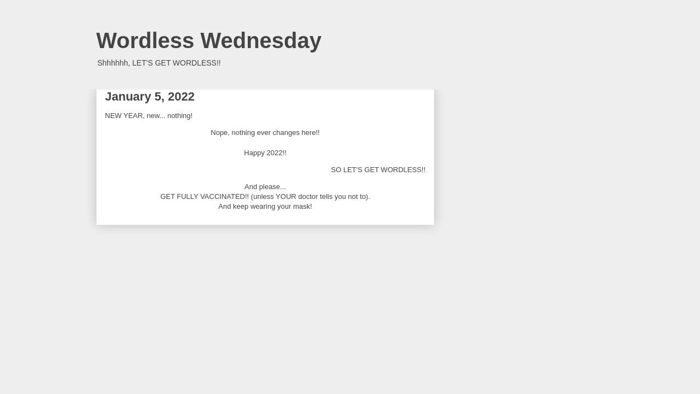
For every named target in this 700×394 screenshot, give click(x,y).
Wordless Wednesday (209, 40)
